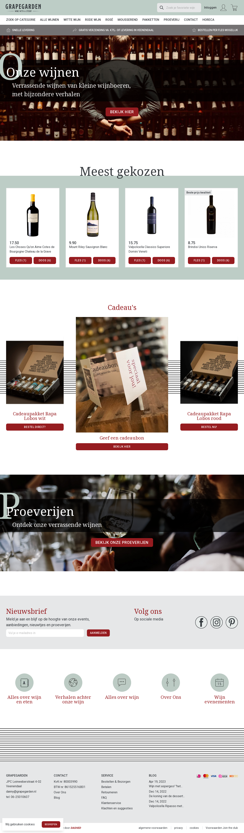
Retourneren (109, 792)
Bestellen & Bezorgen (115, 781)
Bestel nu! (209, 427)
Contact (191, 20)
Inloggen (210, 7)
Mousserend (128, 20)
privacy (178, 827)
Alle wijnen (49, 20)
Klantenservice (111, 803)
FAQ (104, 797)
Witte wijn (71, 20)
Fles (20, 260)
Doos (45, 260)
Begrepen (51, 824)
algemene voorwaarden (153, 827)
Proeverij (171, 20)
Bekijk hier (122, 112)
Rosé (109, 20)
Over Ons (60, 792)
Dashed (76, 827)
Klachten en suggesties (117, 808)
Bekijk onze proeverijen (122, 542)
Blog (57, 797)
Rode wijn (93, 20)
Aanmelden (98, 632)
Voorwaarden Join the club (222, 827)
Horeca (208, 20)
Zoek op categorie (20, 20)
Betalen (106, 787)
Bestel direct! (35, 427)
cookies (194, 827)
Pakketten (150, 20)
